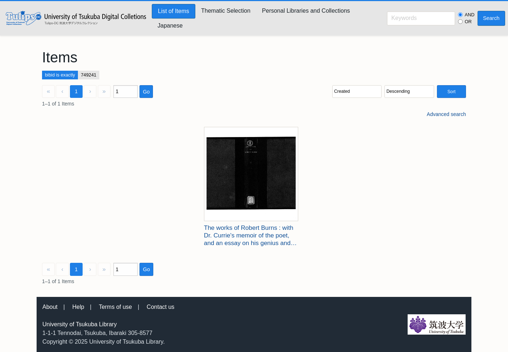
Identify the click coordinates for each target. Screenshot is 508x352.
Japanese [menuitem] (170, 25)
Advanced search (446, 114)
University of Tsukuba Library (79, 324)
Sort (451, 91)
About (50, 307)
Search (491, 18)
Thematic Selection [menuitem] (225, 11)
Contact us (160, 307)
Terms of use (115, 307)
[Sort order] (409, 91)
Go (146, 92)
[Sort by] (357, 91)
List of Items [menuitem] (173, 11)
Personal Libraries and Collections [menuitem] (306, 11)
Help (78, 307)
